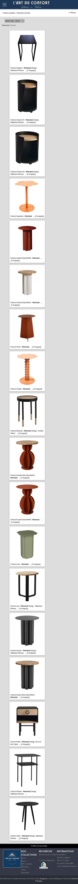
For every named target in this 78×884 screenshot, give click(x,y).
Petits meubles (9, 13)
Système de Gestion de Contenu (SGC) (30, 878)
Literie (23, 869)
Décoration (25, 872)
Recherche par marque (48, 854)
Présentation (61, 854)
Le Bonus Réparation (47, 860)
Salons (23, 858)
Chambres (25, 866)
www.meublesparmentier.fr (67, 866)
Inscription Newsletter (65, 863)
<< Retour (72, 13)
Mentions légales (63, 857)
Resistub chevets (23, 13)
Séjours (24, 861)
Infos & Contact (63, 860)
